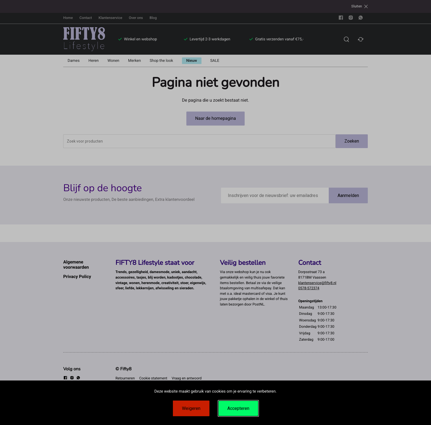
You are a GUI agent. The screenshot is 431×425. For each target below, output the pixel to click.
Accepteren (238, 408)
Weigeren (191, 408)
